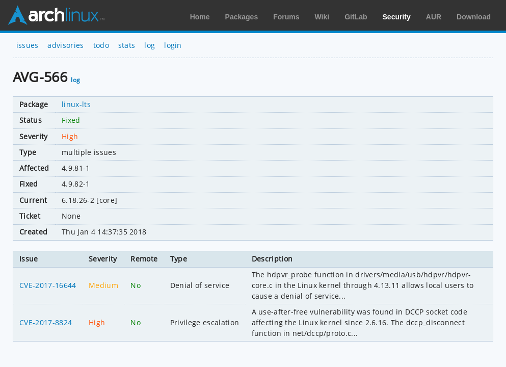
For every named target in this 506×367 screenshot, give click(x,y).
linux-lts (76, 104)
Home (200, 17)
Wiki (322, 17)
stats (127, 45)
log (149, 45)
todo (101, 45)
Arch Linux (56, 15)
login (173, 45)
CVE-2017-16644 (47, 285)
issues (27, 45)
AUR (433, 17)
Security (397, 17)
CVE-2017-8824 (45, 322)
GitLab (355, 17)
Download (474, 17)
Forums (286, 17)
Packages (241, 17)
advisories (65, 45)
